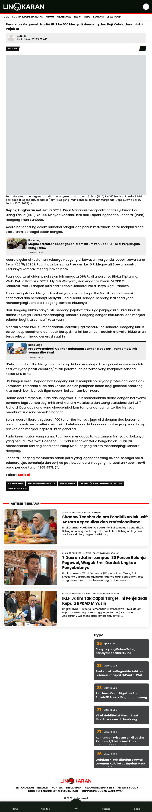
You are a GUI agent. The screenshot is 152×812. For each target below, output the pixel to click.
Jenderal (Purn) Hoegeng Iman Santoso (101, 483)
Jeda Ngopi (114, 16)
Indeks (137, 806)
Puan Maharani (15, 483)
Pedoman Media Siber (99, 787)
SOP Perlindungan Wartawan (102, 791)
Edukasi (98, 16)
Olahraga (64, 16)
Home (5, 16)
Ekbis (77, 16)
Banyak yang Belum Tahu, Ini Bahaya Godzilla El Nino (117, 651)
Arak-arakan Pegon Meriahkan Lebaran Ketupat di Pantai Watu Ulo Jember (120, 675)
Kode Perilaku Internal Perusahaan (53, 791)
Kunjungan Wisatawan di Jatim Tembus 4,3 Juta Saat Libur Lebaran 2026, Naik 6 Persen (120, 741)
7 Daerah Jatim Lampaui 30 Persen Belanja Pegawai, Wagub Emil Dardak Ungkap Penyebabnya (104, 562)
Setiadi (21, 36)
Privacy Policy (128, 787)
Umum (50, 16)
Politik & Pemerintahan (27, 16)
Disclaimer (73, 787)
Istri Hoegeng (67, 483)
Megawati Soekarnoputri (41, 483)
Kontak (57, 787)
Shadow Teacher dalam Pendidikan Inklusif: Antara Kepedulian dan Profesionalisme (105, 519)
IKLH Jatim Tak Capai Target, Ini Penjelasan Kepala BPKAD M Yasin (104, 601)
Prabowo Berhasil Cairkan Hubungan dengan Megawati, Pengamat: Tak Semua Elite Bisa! (82, 351)
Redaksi (42, 787)
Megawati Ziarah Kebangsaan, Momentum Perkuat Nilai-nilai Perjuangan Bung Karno (84, 246)
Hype (87, 16)
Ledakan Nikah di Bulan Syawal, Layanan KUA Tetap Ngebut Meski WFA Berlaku (121, 764)
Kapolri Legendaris (17, 488)
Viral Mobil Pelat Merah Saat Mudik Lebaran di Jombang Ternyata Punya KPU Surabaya (119, 719)
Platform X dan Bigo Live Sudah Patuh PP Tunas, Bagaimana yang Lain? (121, 697)
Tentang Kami (24, 787)
